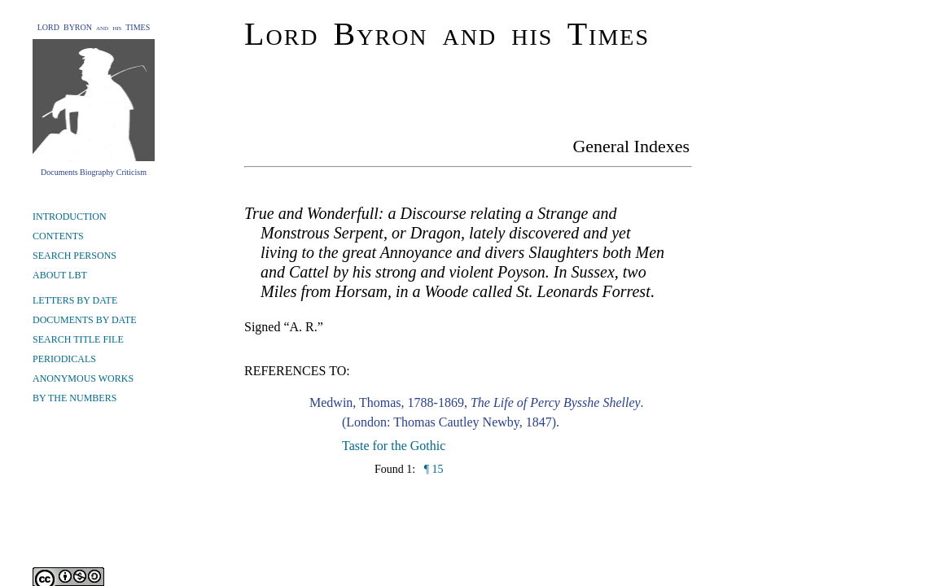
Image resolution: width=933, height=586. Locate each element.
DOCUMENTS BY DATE (85, 320)
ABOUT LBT (60, 275)
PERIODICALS (64, 359)
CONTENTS (58, 236)
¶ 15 (432, 469)
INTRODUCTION (70, 216)
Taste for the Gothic (393, 446)
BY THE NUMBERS (74, 398)
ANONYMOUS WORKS (83, 378)
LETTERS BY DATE (75, 300)
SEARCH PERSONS (74, 255)
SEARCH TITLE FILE (78, 339)
